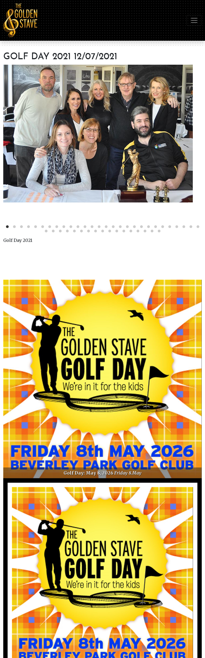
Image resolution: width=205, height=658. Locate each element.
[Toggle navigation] (194, 20)
